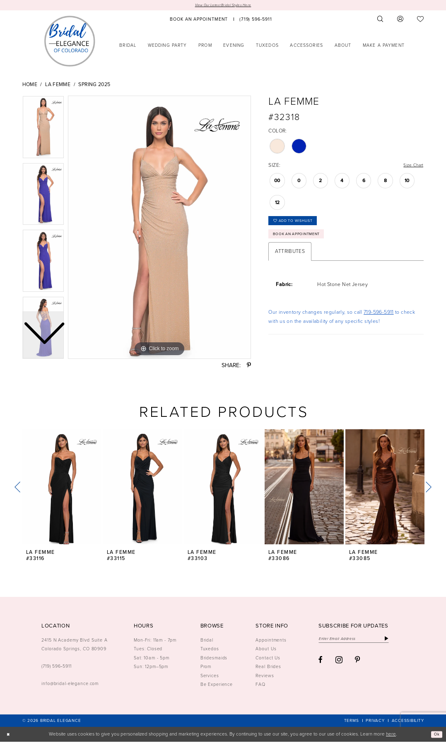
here (391, 734)
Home (30, 85)
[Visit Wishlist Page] (420, 20)
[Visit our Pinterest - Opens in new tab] (357, 663)
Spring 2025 (94, 85)
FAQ (260, 685)
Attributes (290, 259)
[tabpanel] (159, 228)
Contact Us (268, 658)
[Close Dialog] (9, 735)
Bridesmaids (214, 658)
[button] (400, 20)
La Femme (57, 85)
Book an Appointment (303, 240)
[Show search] (380, 20)
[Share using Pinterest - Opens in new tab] (249, 367)
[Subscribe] (402, 640)
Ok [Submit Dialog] (435, 735)
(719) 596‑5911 (56, 667)
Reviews (265, 676)
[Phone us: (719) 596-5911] (256, 20)
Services (209, 676)
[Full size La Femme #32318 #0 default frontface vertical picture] (159, 228)
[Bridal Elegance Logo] (69, 42)
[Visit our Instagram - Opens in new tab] (338, 663)
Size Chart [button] (412, 167)
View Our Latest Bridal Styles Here (223, 5)
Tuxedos (209, 650)
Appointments (271, 640)
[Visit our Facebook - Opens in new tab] (320, 663)
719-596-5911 (379, 319)
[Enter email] (361, 640)
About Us (266, 650)
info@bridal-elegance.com (70, 684)
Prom (206, 667)
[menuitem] (199, 20)
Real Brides (268, 667)
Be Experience (216, 685)
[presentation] (62, 488)
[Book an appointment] (199, 20)
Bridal (206, 640)
